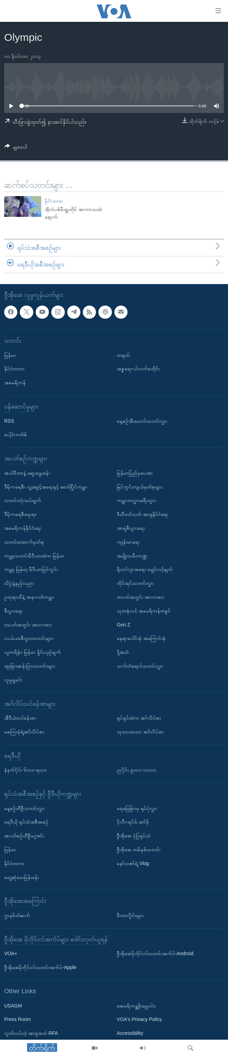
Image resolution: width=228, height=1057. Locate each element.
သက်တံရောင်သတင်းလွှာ (140, 666)
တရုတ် (123, 355)
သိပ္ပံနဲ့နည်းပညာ (19, 583)
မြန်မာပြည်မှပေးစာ (135, 472)
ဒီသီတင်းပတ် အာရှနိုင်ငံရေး (142, 514)
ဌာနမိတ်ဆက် (17, 915)
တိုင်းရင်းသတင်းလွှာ (135, 583)
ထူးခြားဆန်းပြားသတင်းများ (29, 666)
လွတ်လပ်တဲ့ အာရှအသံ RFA (31, 1033)
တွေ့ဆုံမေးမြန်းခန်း (21, 877)
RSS (9, 420)
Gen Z (123, 624)
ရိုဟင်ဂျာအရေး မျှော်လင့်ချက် (145, 569)
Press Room (17, 1019)
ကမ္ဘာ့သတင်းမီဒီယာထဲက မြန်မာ (34, 555)
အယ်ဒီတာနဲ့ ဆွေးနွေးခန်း (27, 472)
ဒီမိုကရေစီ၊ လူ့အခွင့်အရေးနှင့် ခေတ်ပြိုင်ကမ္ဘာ (45, 486)
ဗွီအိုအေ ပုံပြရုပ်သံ (134, 835)
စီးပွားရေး (13, 610)
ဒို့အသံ (123, 652)
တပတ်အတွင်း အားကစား (28, 624)
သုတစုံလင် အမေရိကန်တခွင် (143, 610)
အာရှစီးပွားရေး (131, 528)
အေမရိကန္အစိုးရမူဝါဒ (136, 1005)
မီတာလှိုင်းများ (130, 915)
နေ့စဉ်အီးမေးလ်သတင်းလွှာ (142, 420)
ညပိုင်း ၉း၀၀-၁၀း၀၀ (136, 770)
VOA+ (10, 953)
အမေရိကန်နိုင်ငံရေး (22, 528)
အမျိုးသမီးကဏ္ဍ (132, 555)
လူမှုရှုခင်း (13, 679)
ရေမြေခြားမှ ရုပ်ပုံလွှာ (137, 808)
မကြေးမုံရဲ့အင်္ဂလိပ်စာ (24, 731)
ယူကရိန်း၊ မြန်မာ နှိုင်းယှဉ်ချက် (32, 652)
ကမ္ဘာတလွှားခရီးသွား (136, 500)
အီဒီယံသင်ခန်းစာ (20, 718)
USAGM (13, 1005)
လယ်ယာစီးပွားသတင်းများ (28, 638)
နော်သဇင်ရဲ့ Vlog (133, 863)
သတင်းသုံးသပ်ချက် (22, 500)
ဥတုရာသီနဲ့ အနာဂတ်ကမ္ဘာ (29, 597)
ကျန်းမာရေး (128, 541)
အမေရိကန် (15, 382)
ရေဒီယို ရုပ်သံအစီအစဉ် (26, 822)
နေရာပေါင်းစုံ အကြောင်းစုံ (141, 638)
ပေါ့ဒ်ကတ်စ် (15, 434)
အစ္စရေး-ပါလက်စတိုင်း (138, 368)
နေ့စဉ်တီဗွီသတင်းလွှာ (24, 808)
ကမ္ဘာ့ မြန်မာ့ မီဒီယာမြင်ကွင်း (31, 569)
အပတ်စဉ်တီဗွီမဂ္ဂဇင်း (24, 835)
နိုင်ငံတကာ (54, 201)
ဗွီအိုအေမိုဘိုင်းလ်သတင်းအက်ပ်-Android (155, 953)
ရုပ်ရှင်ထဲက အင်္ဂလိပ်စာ (139, 718)
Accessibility (130, 1033)
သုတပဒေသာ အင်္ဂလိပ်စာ (140, 731)
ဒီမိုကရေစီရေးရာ (20, 514)
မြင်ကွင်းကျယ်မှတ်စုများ (140, 486)
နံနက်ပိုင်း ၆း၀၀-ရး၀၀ (25, 770)
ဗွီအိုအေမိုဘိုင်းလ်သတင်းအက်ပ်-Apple (40, 967)
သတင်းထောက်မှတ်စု (24, 541)
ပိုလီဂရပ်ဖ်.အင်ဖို (133, 822)
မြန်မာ (10, 355)
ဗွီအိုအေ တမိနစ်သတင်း (138, 849)
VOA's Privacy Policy (139, 1019)
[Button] (16, 148)
